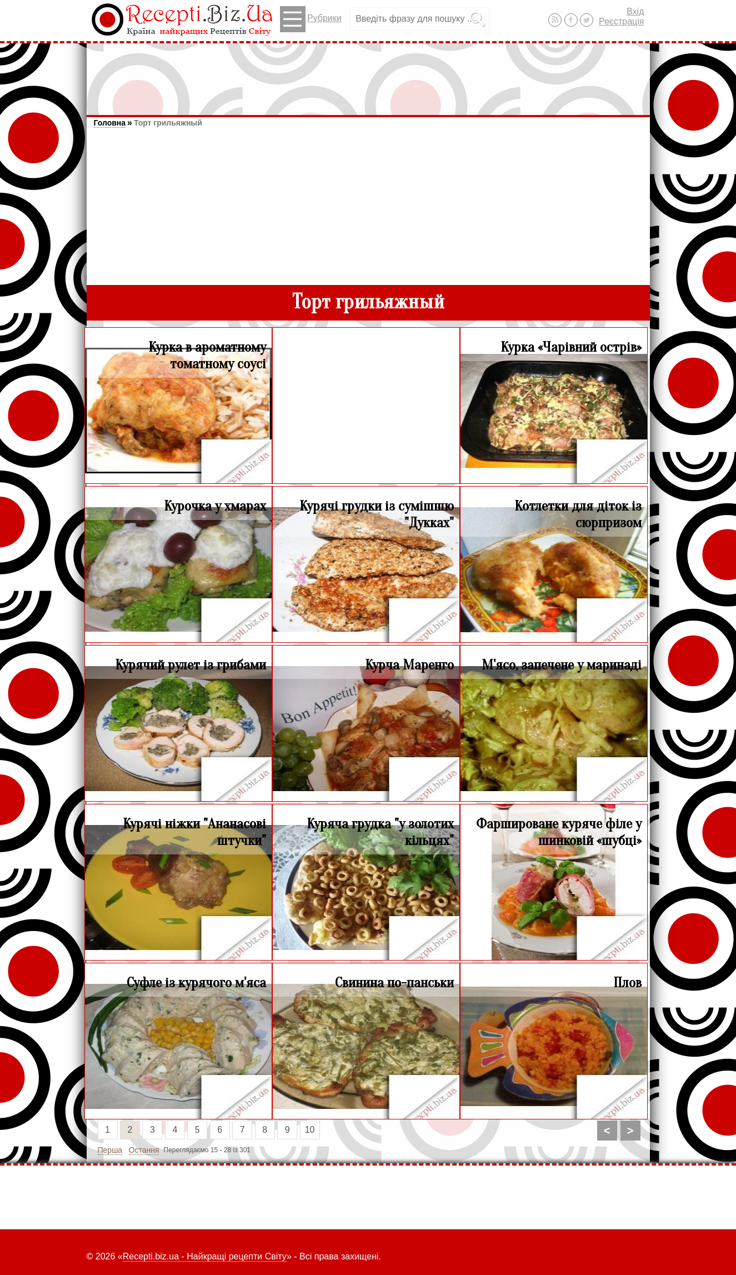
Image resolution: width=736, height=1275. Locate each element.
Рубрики (311, 19)
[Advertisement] (368, 74)
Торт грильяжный (168, 122)
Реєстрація (621, 21)
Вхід (635, 11)
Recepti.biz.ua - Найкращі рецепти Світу (205, 1256)
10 (310, 1129)
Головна (110, 122)
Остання (144, 1150)
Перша (110, 1150)
